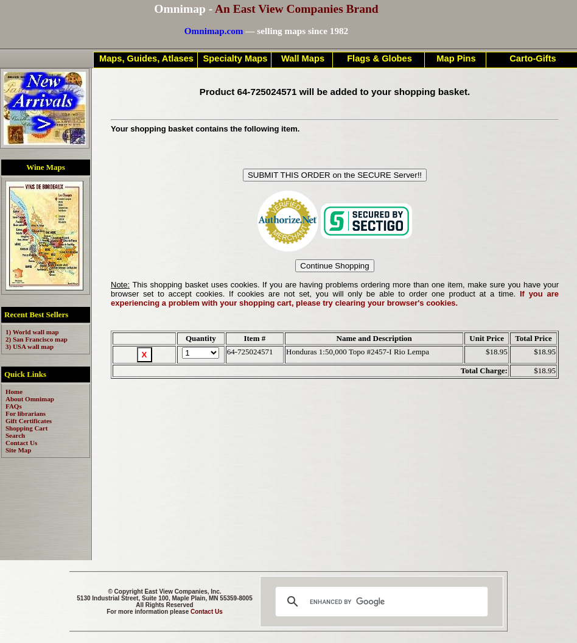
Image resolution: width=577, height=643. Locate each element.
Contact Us (207, 611)
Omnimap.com (213, 31)
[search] (380, 601)
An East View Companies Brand (297, 8)
